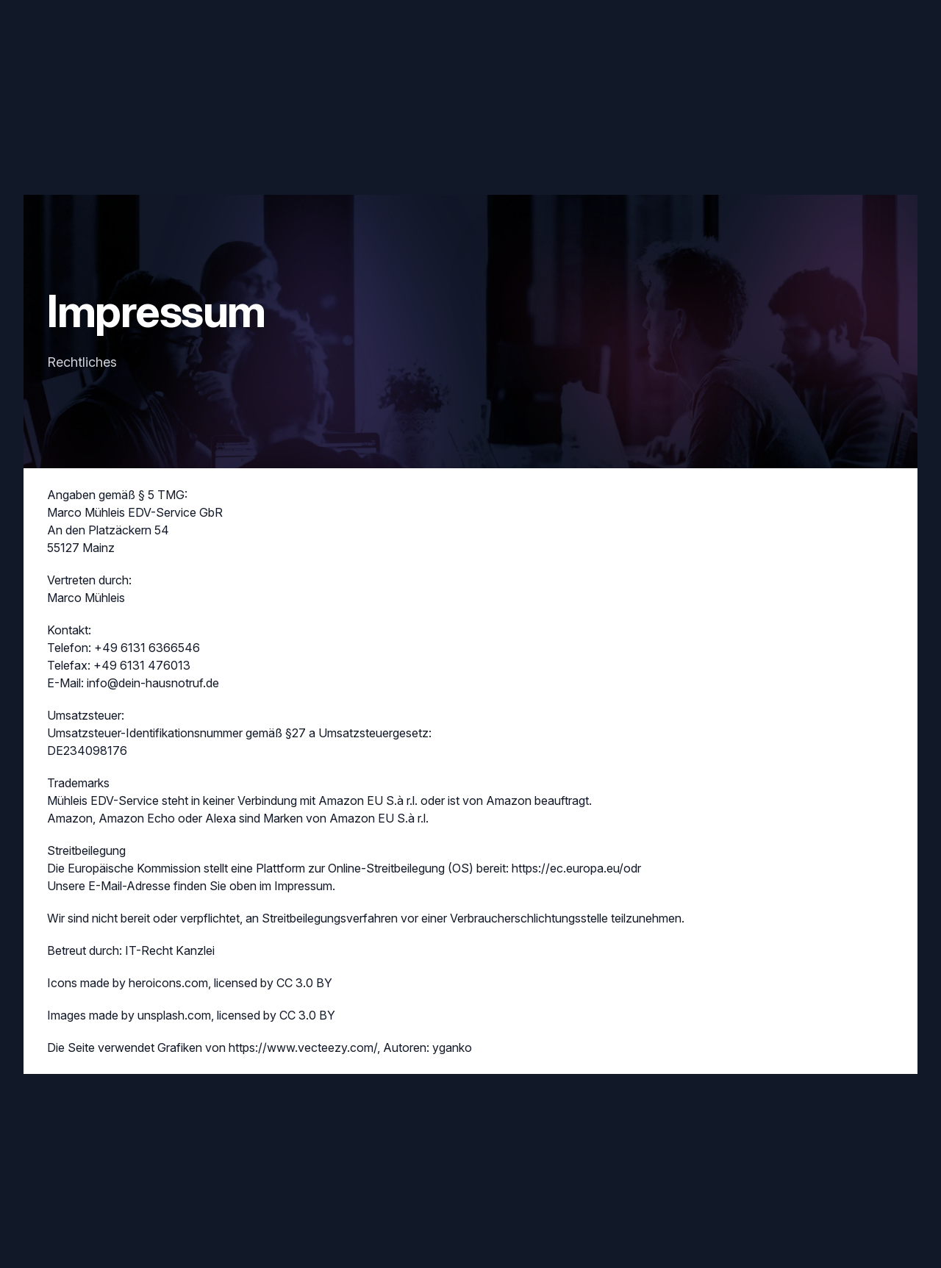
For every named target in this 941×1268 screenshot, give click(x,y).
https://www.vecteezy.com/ (303, 1047)
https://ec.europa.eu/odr (576, 868)
